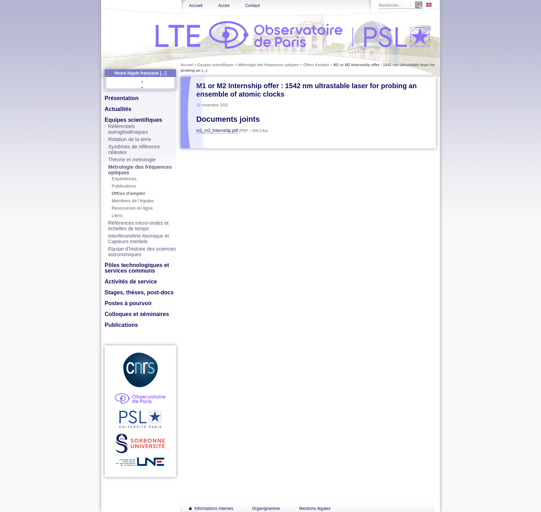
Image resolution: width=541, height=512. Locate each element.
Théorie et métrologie (132, 159)
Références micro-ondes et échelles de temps (138, 225)
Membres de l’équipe (133, 200)
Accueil (196, 5)
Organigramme (266, 508)
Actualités (118, 109)
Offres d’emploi (128, 193)
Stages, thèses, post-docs (139, 292)
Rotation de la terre (129, 139)
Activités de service (131, 282)
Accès (224, 5)
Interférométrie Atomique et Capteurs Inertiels (138, 238)
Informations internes (213, 508)
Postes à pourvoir (128, 303)
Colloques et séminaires (137, 314)
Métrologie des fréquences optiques (268, 65)
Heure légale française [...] (140, 73)
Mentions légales (315, 508)
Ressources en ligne (132, 208)
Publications (124, 186)
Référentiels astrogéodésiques (128, 129)
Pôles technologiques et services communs (137, 268)
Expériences (124, 178)
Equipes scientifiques (133, 120)
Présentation (122, 98)
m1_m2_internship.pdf (217, 130)
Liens (117, 215)
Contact (252, 5)
